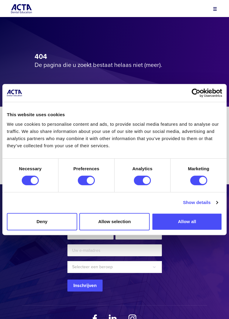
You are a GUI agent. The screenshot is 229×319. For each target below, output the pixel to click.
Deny (41, 221)
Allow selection (114, 221)
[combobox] (114, 267)
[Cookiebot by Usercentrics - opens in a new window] (196, 92)
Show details (197, 202)
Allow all (187, 221)
